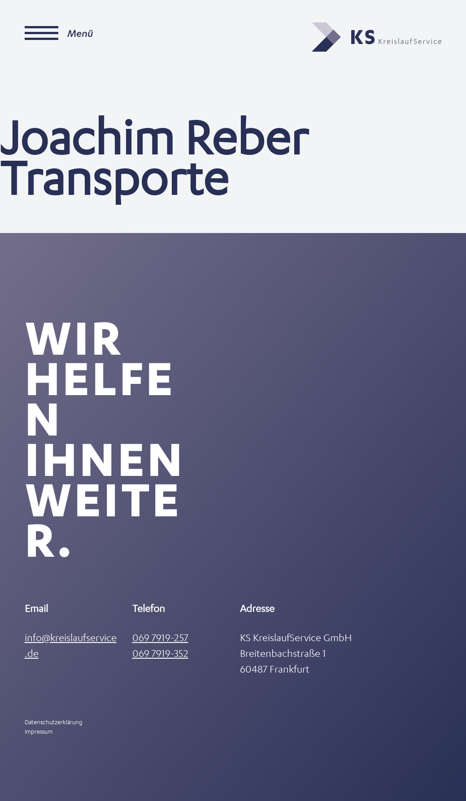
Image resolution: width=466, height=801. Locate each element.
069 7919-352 (160, 653)
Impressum (38, 731)
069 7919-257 (160, 637)
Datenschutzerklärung (54, 722)
